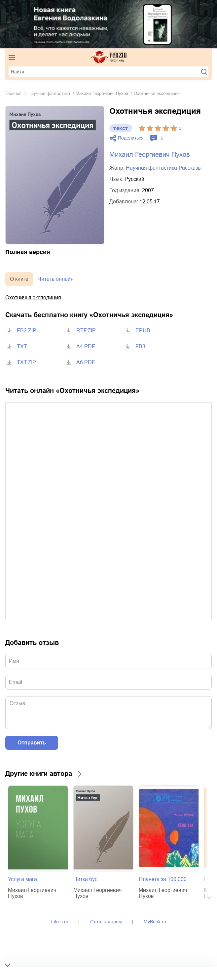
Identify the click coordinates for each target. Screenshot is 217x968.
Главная (13, 93)
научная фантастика (49, 93)
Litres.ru (59, 921)
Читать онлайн (56, 279)
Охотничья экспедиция (33, 297)
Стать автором (106, 921)
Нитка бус (85, 879)
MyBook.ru (155, 921)
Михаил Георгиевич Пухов (102, 93)
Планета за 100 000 (163, 879)
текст (120, 128)
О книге (19, 279)
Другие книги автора (38, 773)
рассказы (190, 168)
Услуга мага (22, 879)
